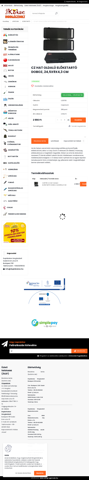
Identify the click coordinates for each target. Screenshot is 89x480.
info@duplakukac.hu (14, 269)
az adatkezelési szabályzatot (57, 356)
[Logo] (15, 13)
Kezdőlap (6, 21)
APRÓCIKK (15, 21)
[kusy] (61, 120)
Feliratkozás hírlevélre (23, 345)
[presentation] (32, 213)
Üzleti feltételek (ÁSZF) (32, 5)
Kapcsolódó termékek (74, 141)
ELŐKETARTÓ (26, 21)
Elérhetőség (18, 5)
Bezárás (39, 473)
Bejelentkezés (71, 2)
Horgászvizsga (48, 5)
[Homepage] (2, 6)
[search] (56, 14)
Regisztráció (83, 2)
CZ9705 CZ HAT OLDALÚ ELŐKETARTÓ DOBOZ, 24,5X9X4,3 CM (54, 184)
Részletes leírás (40, 141)
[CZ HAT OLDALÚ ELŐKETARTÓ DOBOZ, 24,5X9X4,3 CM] (59, 45)
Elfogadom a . (64, 356)
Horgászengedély (61, 5)
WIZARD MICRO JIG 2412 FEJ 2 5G (73, 212)
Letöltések (55, 141)
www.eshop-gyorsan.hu (49, 478)
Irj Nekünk (13, 422)
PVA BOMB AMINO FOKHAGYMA (44, 213)
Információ (8, 5)
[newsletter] (79, 351)
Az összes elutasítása (23, 473)
